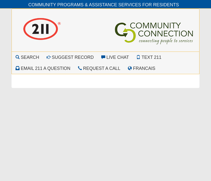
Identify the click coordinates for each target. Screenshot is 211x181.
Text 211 (148, 57)
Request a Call (99, 68)
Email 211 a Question (43, 68)
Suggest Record (70, 57)
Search (27, 57)
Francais (141, 68)
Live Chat (115, 57)
